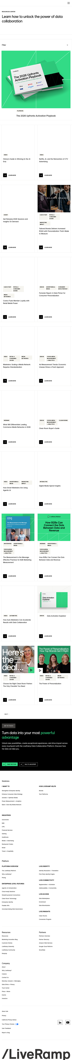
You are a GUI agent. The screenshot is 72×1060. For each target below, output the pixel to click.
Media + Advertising (8, 841)
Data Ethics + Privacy (8, 984)
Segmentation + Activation (47, 884)
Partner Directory (44, 939)
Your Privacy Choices (8, 1024)
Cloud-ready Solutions (8, 891)
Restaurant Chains (7, 844)
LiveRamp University (8, 946)
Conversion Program (45, 919)
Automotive (5, 820)
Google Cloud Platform (46, 946)
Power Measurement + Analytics (11, 801)
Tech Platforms (43, 794)
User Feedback (6, 1028)
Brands (41, 791)
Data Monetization (44, 905)
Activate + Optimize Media (10, 797)
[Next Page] (7, 714)
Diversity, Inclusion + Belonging (11, 981)
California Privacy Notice (9, 1020)
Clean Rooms (43, 916)
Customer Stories (7, 943)
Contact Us (5, 977)
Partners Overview (44, 936)
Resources (5, 936)
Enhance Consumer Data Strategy (12, 794)
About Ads (5, 1011)
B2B (3, 823)
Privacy (4, 1015)
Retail (3, 848)
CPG (3, 827)
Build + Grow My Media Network (11, 804)
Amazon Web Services (45, 943)
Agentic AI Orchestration (9, 888)
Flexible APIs (5, 905)
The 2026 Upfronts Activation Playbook (36, 115)
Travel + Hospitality (7, 851)
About (3, 967)
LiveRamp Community (8, 950)
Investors (4, 998)
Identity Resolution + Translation (48, 870)
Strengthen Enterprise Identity (11, 791)
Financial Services (7, 830)
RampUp (4, 953)
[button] (68, 3)
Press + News (6, 991)
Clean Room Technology (9, 898)
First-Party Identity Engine (47, 874)
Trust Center (5, 988)
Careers (4, 974)
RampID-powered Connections (11, 895)
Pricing (4, 877)
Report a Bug (6, 1032)
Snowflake (42, 950)
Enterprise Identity (7, 902)
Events (4, 995)
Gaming (4, 834)
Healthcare (5, 837)
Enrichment (42, 902)
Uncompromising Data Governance (12, 909)
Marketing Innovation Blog (10, 939)
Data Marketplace (44, 898)
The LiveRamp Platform (9, 870)
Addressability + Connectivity (47, 888)
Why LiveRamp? (7, 874)
